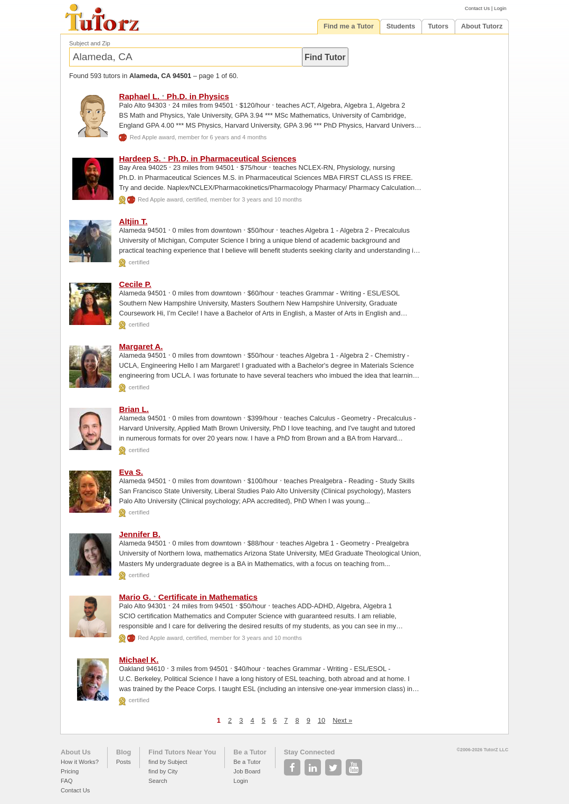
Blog (123, 752)
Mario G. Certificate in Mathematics (188, 596)
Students (400, 26)
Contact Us (477, 8)
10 (321, 720)
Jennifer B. (139, 534)
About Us (76, 752)
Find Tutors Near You (182, 752)
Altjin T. (133, 221)
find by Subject (167, 762)
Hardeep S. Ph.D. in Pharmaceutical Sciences (207, 158)
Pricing (70, 771)
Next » (342, 720)
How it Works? (80, 762)
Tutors (438, 26)
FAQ (66, 781)
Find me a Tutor (349, 26)
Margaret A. (141, 346)
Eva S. (131, 471)
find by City (162, 771)
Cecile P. (135, 284)
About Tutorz (482, 26)
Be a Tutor (249, 752)
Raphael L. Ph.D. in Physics (174, 96)
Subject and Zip (89, 43)
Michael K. (138, 659)
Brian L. (134, 409)
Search (157, 781)
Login (500, 8)
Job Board (246, 771)
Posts (123, 762)
